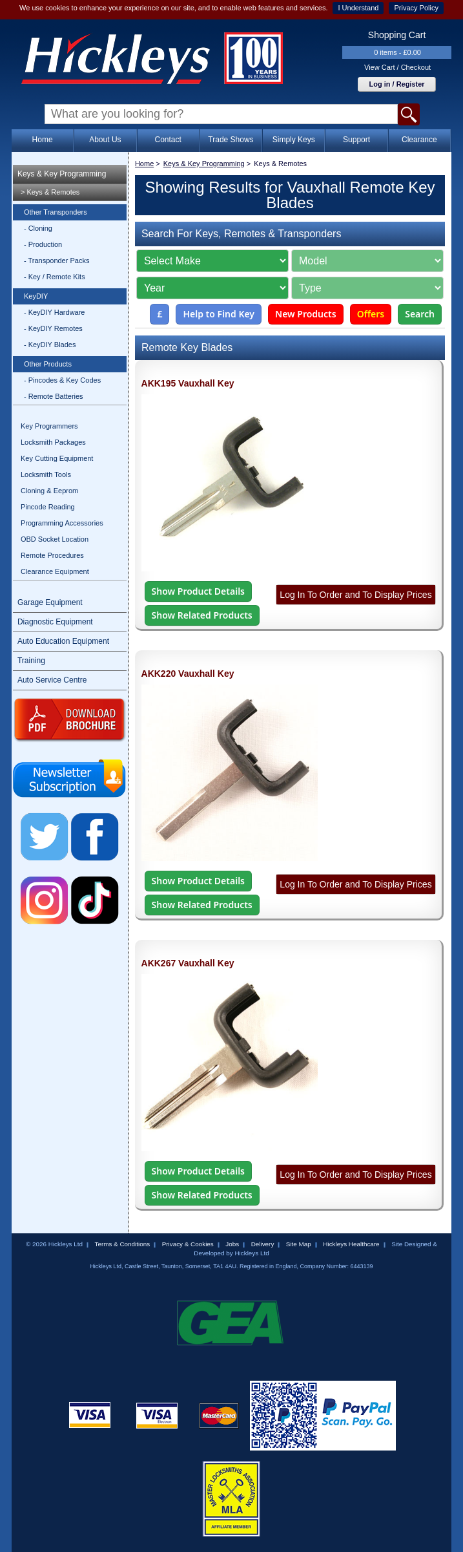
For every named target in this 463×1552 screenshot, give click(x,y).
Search (420, 314)
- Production (43, 244)
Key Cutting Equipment (57, 458)
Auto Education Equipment (63, 641)
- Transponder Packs (57, 260)
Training (31, 660)
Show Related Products (202, 615)
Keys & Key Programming (61, 173)
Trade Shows (230, 139)
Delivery (262, 1244)
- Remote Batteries (53, 396)
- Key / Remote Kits (54, 277)
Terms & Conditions (122, 1244)
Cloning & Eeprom (49, 490)
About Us (105, 139)
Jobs (232, 1244)
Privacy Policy (416, 8)
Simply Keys (294, 139)
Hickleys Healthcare (351, 1244)
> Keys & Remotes (50, 192)
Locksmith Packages (53, 442)
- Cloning (38, 228)
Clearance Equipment (55, 571)
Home (42, 139)
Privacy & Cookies (188, 1244)
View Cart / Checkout (397, 67)
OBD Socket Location (54, 539)
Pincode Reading (48, 507)
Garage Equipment (50, 602)
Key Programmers (49, 426)
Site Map (298, 1244)
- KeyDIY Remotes (53, 328)
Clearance (419, 139)
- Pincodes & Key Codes (62, 380)
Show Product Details (198, 591)
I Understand (358, 8)
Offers (371, 314)
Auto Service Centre (52, 680)
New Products (305, 314)
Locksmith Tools (46, 474)
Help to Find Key (218, 314)
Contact (167, 139)
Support (356, 139)
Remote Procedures (52, 555)
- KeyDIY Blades (50, 344)
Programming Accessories (62, 523)
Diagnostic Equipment (55, 621)
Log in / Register (396, 84)
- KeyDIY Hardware (54, 312)
